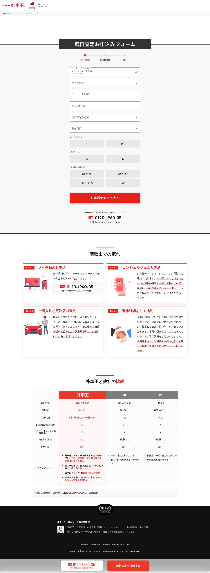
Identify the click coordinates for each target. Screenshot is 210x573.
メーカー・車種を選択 (81, 67)
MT (123, 143)
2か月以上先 (87, 182)
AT (87, 143)
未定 (123, 182)
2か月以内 (123, 173)
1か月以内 (87, 173)
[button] (105, 83)
